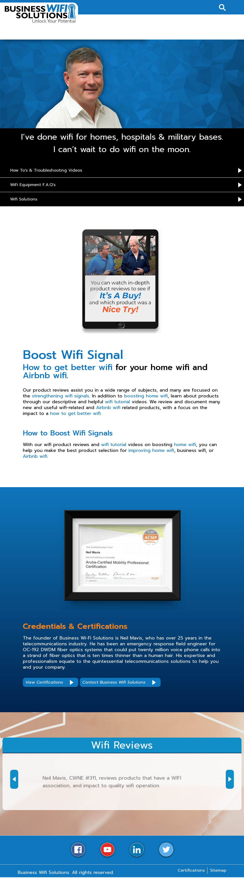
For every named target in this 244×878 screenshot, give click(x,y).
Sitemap (218, 870)
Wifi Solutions (23, 199)
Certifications (191, 870)
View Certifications (44, 682)
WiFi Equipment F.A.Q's (32, 185)
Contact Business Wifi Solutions (113, 682)
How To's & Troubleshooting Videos (46, 170)
